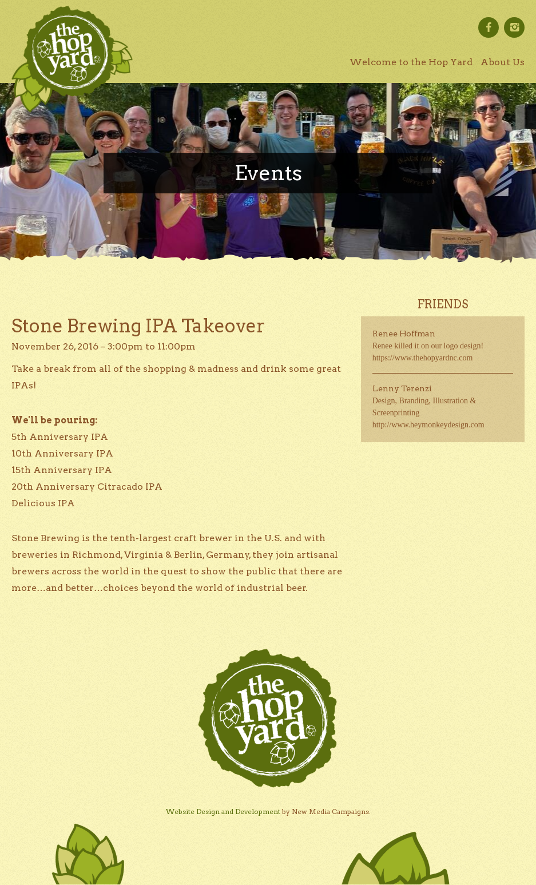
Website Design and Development (223, 811)
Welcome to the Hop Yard (411, 62)
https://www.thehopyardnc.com (422, 358)
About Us (503, 62)
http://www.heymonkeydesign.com (428, 424)
